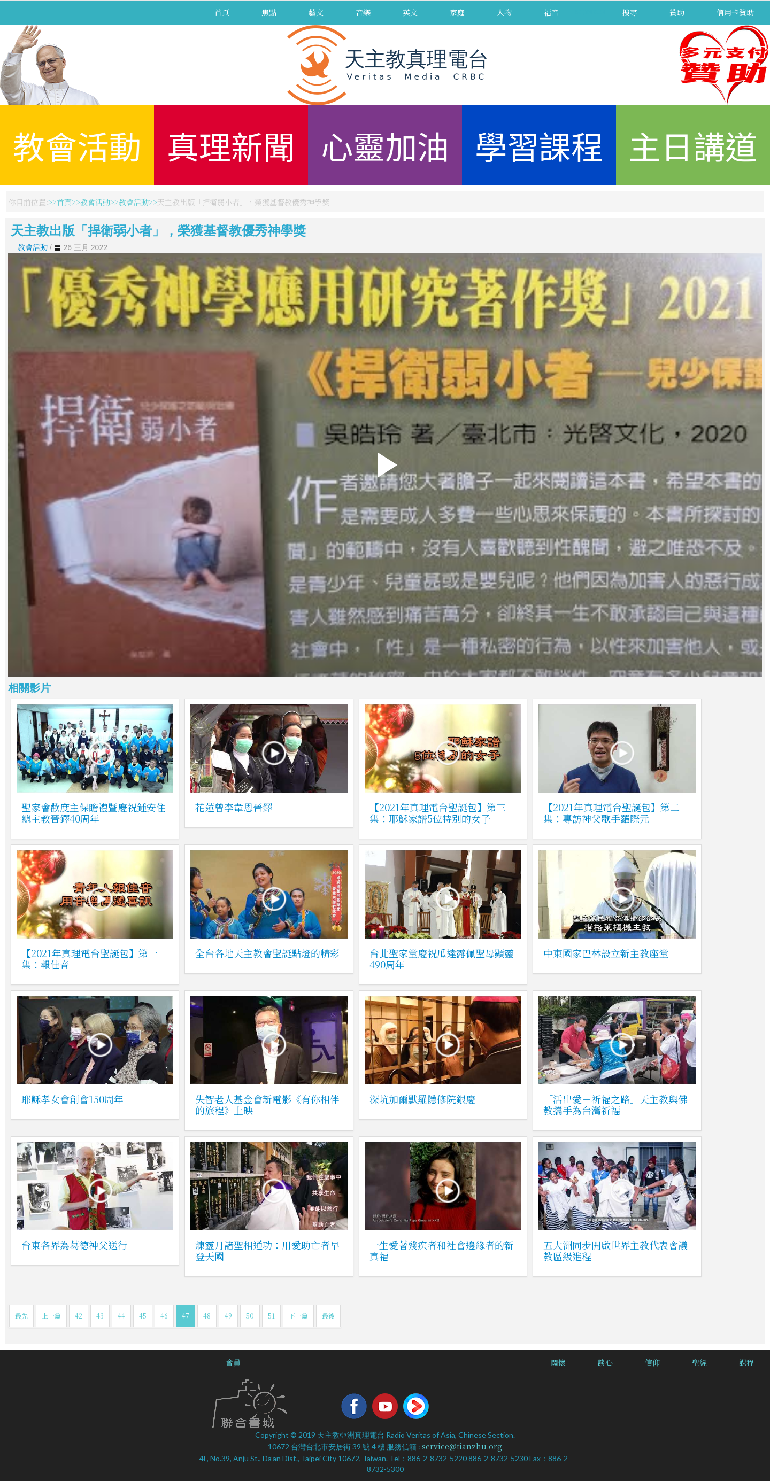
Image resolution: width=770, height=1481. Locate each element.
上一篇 (51, 1315)
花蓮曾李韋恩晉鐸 (233, 807)
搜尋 (629, 12)
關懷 (558, 1362)
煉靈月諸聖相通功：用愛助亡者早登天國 (267, 1250)
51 (271, 1315)
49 (228, 1315)
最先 (21, 1315)
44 (121, 1315)
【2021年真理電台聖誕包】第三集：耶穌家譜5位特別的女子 (437, 812)
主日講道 (693, 145)
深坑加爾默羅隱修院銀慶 (422, 1099)
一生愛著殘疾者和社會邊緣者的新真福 (441, 1250)
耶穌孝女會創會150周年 (72, 1099)
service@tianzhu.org (462, 1446)
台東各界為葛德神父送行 (74, 1245)
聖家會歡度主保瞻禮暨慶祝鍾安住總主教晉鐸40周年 (93, 812)
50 (250, 1315)
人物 (504, 12)
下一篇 (298, 1315)
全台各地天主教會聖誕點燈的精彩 (267, 953)
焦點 (268, 12)
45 (143, 1315)
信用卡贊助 (735, 12)
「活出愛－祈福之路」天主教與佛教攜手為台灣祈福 (615, 1104)
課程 (746, 1362)
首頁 (221, 12)
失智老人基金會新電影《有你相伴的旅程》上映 (267, 1104)
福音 (551, 12)
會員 (233, 1362)
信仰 (652, 1362)
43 (100, 1315)
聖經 (699, 1362)
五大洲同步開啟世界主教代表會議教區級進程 (615, 1250)
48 (207, 1315)
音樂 (363, 12)
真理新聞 (231, 145)
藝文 (316, 12)
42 (78, 1315)
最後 (328, 1315)
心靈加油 (385, 145)
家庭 (457, 12)
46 (164, 1315)
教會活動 (77, 145)
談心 (605, 1362)
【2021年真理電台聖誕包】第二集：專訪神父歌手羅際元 (611, 812)
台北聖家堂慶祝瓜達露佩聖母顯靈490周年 (441, 958)
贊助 (676, 12)
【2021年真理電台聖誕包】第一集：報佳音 (89, 958)
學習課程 (539, 145)
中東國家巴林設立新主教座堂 (605, 953)
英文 (410, 12)
